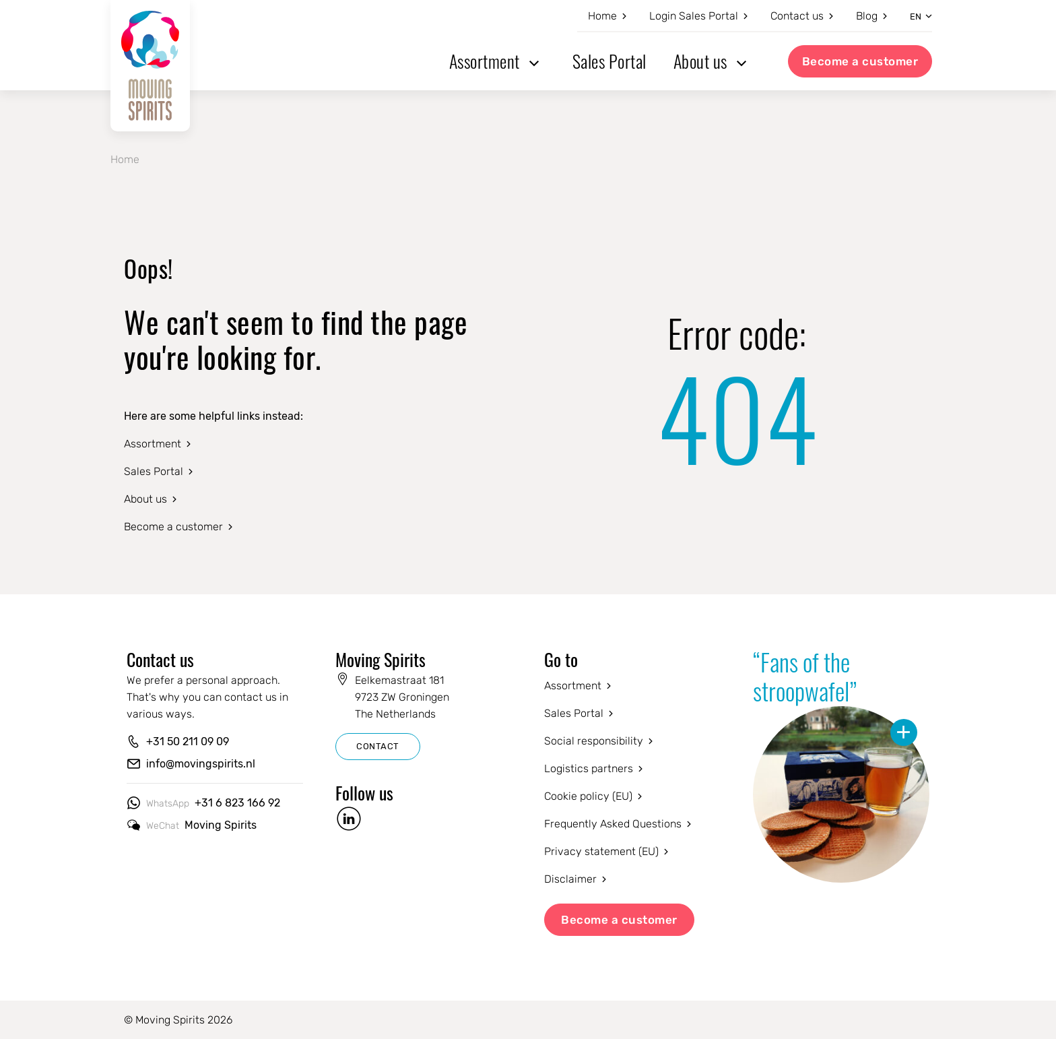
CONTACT (377, 746)
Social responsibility (593, 740)
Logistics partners (588, 768)
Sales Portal (609, 61)
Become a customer (860, 61)
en (915, 16)
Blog (867, 15)
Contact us (797, 15)
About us (700, 61)
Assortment (484, 61)
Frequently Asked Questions (613, 823)
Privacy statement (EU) (601, 851)
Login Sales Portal (693, 15)
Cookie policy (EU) (588, 796)
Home (602, 15)
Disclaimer (570, 879)
